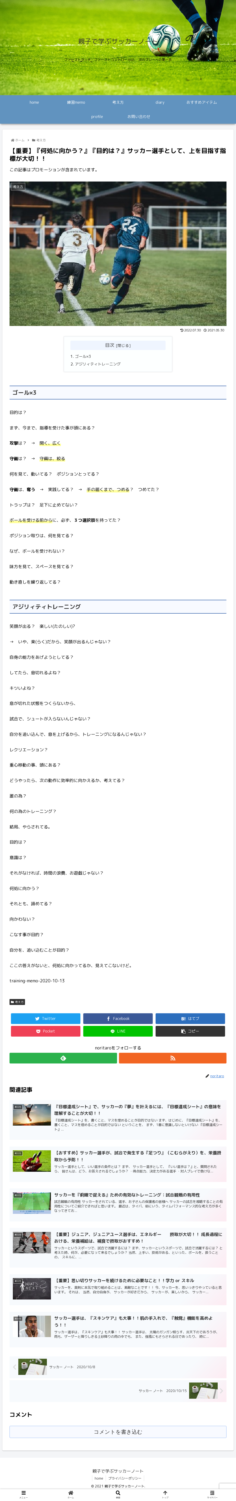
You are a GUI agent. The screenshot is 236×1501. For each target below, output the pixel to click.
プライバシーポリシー (125, 1478)
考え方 (17, 1002)
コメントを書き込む (118, 1432)
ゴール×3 (83, 356)
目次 (109, 345)
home (99, 1478)
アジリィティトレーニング (98, 364)
